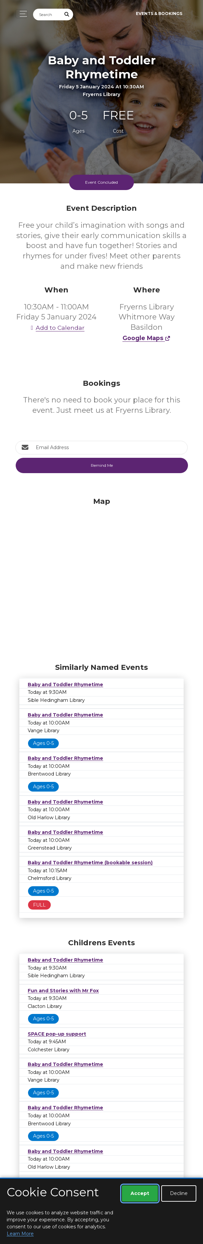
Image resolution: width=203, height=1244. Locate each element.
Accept (140, 1193)
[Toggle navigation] (21, 13)
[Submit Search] (67, 14)
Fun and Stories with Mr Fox (63, 991)
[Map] (101, 578)
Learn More (20, 1234)
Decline (179, 1193)
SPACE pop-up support (57, 1034)
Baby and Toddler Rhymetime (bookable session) (90, 863)
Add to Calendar (56, 327)
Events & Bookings (159, 13)
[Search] (47, 14)
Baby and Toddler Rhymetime (65, 685)
